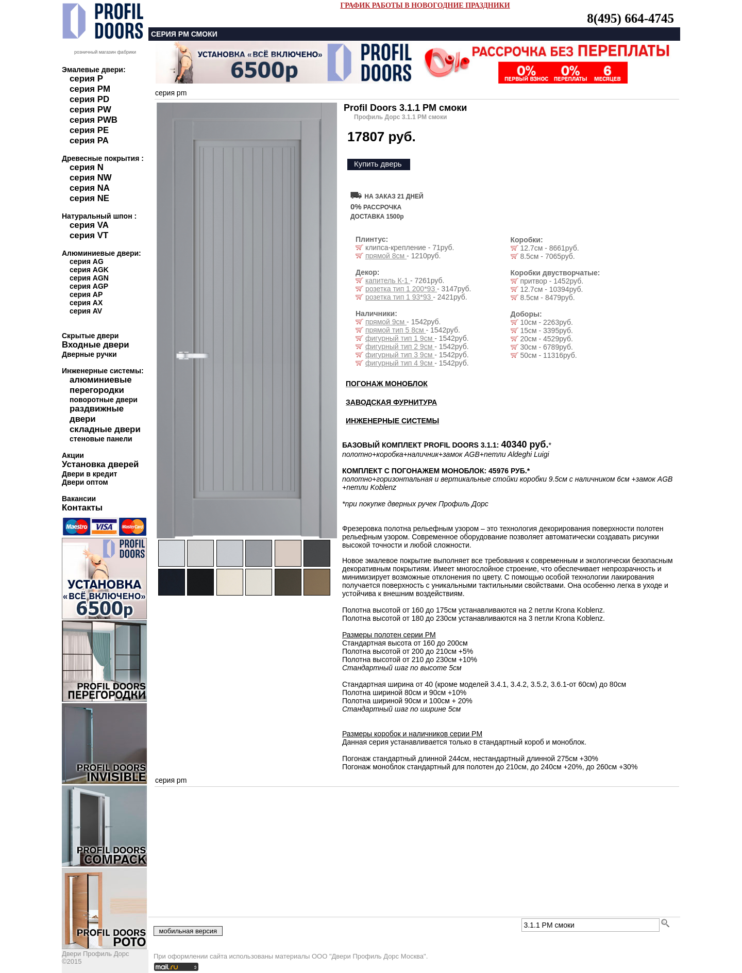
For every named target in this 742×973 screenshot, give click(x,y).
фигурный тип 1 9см (399, 338)
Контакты (82, 508)
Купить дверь (378, 163)
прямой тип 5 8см (395, 330)
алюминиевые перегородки (101, 385)
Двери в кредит (89, 474)
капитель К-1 (387, 280)
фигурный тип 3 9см (399, 355)
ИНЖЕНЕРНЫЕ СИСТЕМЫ (392, 421)
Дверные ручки (89, 354)
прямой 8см (386, 256)
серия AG (87, 261)
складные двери (105, 429)
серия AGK (89, 270)
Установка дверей (100, 464)
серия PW (90, 109)
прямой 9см (386, 322)
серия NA (90, 188)
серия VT (89, 235)
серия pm (171, 93)
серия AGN (89, 278)
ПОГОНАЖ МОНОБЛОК (387, 384)
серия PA (89, 140)
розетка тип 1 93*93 (399, 297)
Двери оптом (85, 482)
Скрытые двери (90, 336)
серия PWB (93, 120)
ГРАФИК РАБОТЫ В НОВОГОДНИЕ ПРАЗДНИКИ (425, 5)
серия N (87, 167)
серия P (86, 79)
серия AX (86, 303)
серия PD (89, 99)
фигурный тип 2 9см (399, 346)
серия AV (86, 311)
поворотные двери (104, 399)
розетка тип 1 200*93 (401, 289)
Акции (73, 455)
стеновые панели (101, 439)
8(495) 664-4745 (630, 18)
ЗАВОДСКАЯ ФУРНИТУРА (391, 402)
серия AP (86, 294)
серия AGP (89, 286)
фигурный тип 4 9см (399, 363)
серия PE (89, 130)
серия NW (91, 178)
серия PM (90, 89)
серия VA (89, 225)
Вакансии (79, 498)
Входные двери (95, 345)
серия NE (89, 198)
